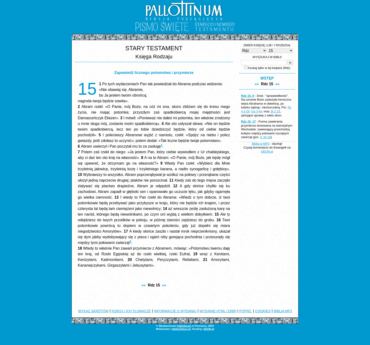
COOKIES (263, 311)
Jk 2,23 (275, 111)
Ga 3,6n (256, 111)
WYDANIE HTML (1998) (218, 311)
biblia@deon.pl (181, 329)
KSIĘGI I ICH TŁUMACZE (131, 311)
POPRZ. (246, 311)
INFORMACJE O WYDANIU (175, 311)
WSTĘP (267, 78)
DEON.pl (267, 151)
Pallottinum (184, 325)
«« (144, 285)
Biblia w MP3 (260, 143)
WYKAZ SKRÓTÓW (93, 311)
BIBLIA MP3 (283, 311)
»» (164, 285)
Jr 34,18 (265, 137)
